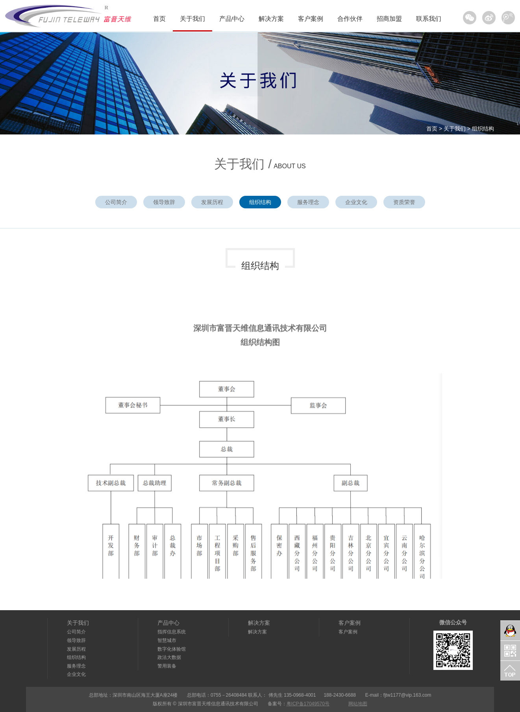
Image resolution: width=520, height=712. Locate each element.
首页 (159, 18)
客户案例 (310, 18)
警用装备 (166, 666)
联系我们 (428, 18)
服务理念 (308, 202)
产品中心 (231, 18)
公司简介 (116, 202)
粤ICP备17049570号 (308, 703)
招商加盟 (389, 18)
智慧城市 (166, 640)
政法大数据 (169, 657)
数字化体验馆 (171, 649)
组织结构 (483, 128)
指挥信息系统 (171, 632)
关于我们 (192, 18)
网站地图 (357, 703)
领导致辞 (164, 202)
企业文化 (356, 202)
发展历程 (212, 202)
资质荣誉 (404, 202)
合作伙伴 (350, 18)
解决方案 (271, 18)
